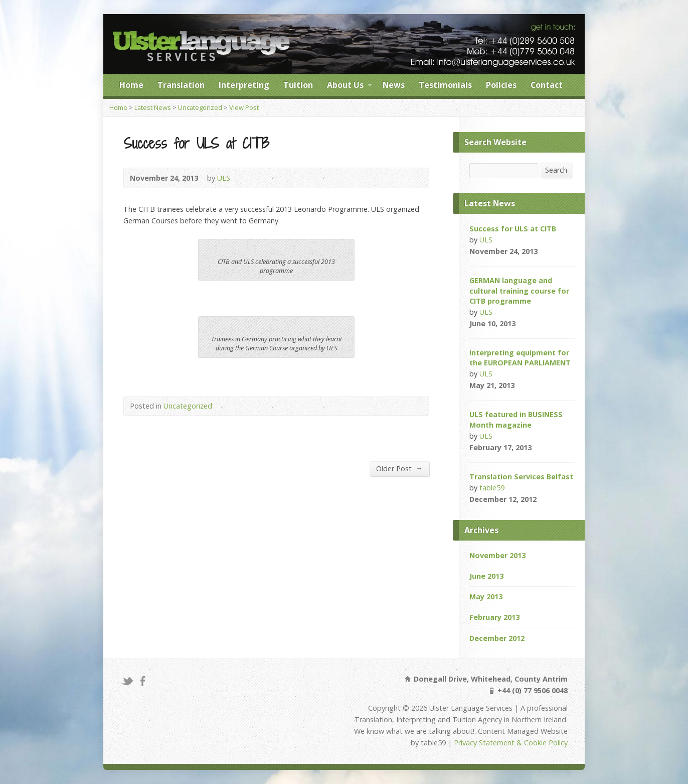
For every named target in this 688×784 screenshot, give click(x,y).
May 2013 (485, 596)
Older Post (399, 468)
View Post (244, 107)
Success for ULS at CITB (512, 228)
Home (131, 84)
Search (556, 170)
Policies (501, 84)
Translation (181, 84)
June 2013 (486, 576)
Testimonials (445, 84)
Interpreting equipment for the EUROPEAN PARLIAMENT (520, 357)
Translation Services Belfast (521, 476)
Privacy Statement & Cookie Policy (511, 742)
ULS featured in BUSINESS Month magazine (516, 419)
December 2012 (497, 638)
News (394, 84)
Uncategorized (200, 107)
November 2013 (497, 555)
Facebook (142, 681)
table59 (491, 487)
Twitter (127, 681)
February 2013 (494, 617)
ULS (223, 178)
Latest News (152, 107)
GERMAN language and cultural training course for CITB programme (519, 290)
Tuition (298, 84)
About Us (349, 86)
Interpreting (244, 84)
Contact (547, 84)
